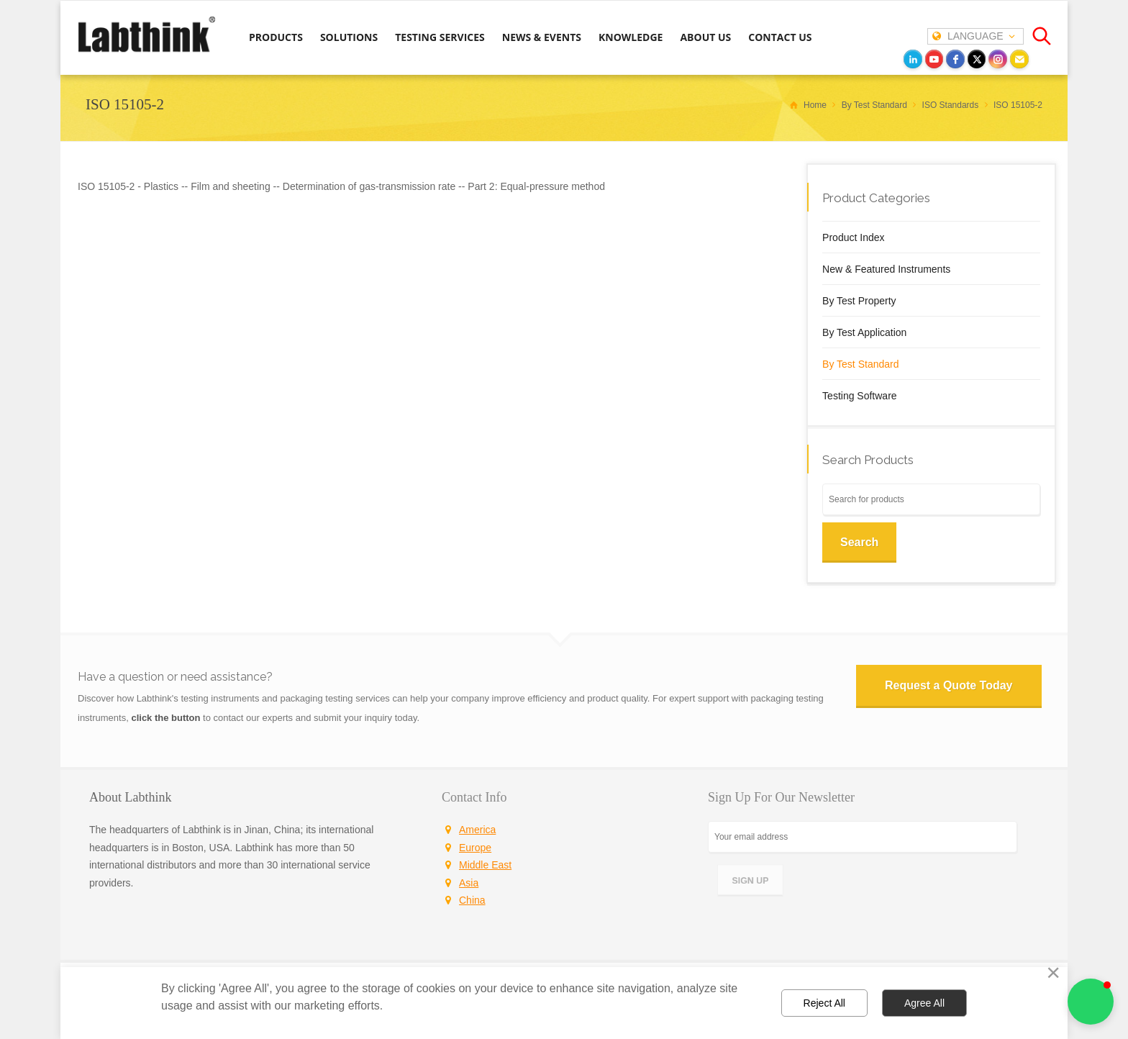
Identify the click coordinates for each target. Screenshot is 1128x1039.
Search (859, 542)
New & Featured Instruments (886, 269)
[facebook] (955, 59)
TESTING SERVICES (440, 37)
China (472, 900)
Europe (475, 847)
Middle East (485, 865)
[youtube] (934, 59)
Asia (468, 883)
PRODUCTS (276, 37)
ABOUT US (705, 37)
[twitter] (977, 59)
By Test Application (864, 332)
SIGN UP (750, 880)
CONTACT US (779, 37)
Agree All (924, 1003)
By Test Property (859, 301)
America (477, 829)
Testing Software (859, 395)
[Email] (1019, 59)
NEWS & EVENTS (541, 37)
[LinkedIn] (913, 59)
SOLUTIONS (349, 37)
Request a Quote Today (949, 685)
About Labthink (130, 797)
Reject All (824, 1003)
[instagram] (997, 59)
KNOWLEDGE (631, 37)
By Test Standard (860, 364)
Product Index (853, 237)
